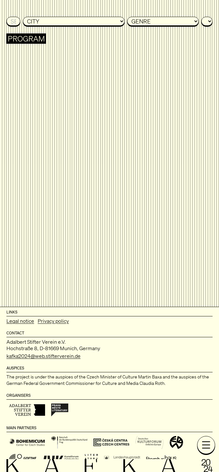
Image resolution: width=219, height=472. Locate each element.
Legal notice (20, 320)
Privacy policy (53, 320)
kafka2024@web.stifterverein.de (43, 355)
